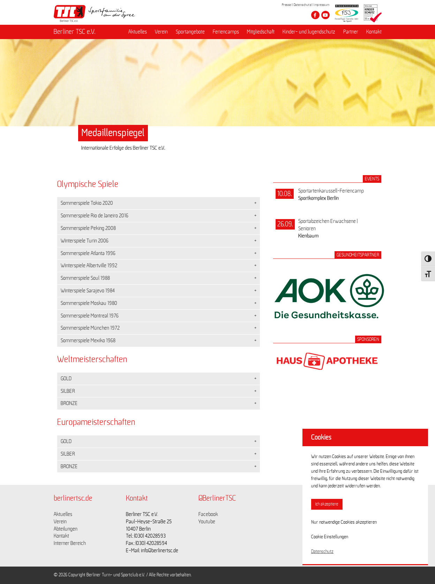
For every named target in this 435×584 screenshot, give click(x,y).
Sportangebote (190, 32)
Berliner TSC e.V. (75, 31)
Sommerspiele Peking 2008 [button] (88, 228)
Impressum (322, 5)
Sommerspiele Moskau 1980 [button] (89, 303)
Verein (161, 32)
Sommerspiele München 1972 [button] (90, 328)
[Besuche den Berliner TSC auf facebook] (315, 15)
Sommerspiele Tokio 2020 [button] (87, 203)
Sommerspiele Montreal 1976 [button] (90, 316)
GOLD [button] (66, 378)
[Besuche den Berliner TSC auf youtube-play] (325, 15)
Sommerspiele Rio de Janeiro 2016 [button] (94, 215)
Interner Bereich (70, 543)
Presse (286, 5)
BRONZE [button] (69, 403)
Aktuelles (137, 32)
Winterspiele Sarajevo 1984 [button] (88, 290)
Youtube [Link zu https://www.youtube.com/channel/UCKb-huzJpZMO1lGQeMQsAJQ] (206, 521)
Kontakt (374, 32)
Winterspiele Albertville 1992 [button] (89, 265)
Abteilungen (65, 529)
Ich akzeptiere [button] (326, 504)
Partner (350, 32)
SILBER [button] (68, 391)
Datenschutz (303, 5)
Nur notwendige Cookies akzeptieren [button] (344, 522)
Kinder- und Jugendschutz (309, 32)
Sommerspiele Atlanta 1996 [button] (88, 253)
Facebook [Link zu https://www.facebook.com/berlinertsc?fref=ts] (208, 514)
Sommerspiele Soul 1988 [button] (85, 278)
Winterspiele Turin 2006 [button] (84, 241)
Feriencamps (226, 32)
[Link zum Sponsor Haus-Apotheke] (327, 377)
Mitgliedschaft (261, 32)
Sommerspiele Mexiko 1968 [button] (88, 340)
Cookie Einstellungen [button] (329, 536)
